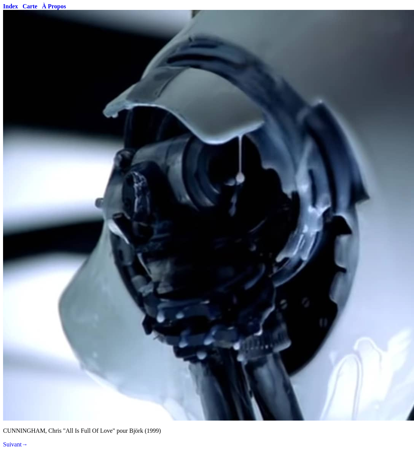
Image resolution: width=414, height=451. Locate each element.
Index (10, 6)
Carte (29, 6)
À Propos (54, 6)
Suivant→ (15, 444)
